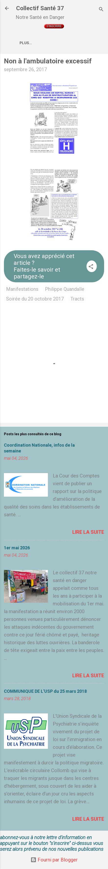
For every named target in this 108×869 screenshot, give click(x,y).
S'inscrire (54, 26)
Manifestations (22, 289)
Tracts (77, 299)
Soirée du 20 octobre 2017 (35, 299)
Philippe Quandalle (64, 289)
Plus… (26, 43)
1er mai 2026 (17, 547)
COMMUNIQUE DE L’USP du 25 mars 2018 (45, 691)
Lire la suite (88, 532)
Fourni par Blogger (54, 860)
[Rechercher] (101, 9)
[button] (91, 267)
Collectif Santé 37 (40, 8)
